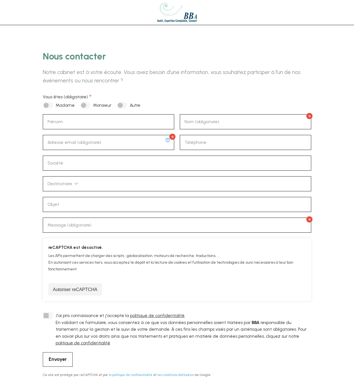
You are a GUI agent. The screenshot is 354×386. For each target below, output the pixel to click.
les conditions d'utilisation (175, 375)
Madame (65, 105)
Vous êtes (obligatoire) (65, 96)
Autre (135, 105)
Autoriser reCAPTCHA (75, 289)
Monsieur (102, 105)
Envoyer (58, 359)
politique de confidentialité (157, 315)
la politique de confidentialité (130, 375)
